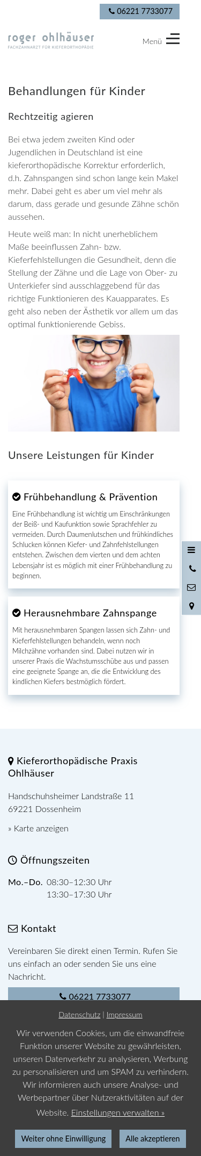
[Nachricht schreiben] (191, 587)
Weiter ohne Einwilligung (63, 1138)
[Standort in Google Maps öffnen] (191, 606)
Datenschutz (79, 1014)
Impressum (125, 1014)
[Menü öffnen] (191, 550)
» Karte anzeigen (38, 828)
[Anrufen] (191, 568)
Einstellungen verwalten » (118, 1112)
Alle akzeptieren (152, 1138)
